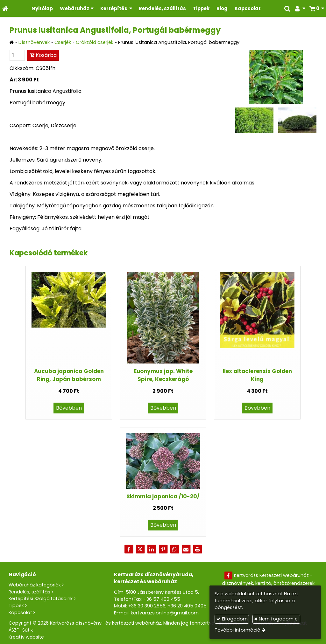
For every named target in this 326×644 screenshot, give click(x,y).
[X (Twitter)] (140, 549)
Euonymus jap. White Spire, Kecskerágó (163, 375)
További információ (237, 630)
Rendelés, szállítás (29, 592)
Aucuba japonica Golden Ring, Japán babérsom (69, 375)
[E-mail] (186, 549)
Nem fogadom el (276, 619)
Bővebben (69, 408)
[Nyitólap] (5, 8)
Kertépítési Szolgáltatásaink (41, 598)
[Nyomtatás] (197, 549)
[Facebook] (129, 549)
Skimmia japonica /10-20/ (163, 496)
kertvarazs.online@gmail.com (165, 613)
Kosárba (43, 55)
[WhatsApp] (174, 549)
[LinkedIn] (151, 549)
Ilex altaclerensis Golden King (257, 375)
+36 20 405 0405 (187, 606)
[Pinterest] (163, 549)
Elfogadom (232, 619)
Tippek (16, 605)
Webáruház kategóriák (35, 585)
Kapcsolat (20, 612)
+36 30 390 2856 (147, 606)
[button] (316, 8)
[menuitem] (42, 8)
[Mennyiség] (17, 55)
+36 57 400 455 (162, 599)
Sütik (27, 630)
